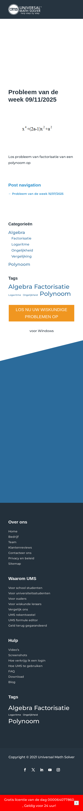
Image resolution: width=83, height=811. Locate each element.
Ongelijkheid (22, 250)
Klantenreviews (20, 547)
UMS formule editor (23, 620)
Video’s (13, 650)
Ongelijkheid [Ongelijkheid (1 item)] (30, 295)
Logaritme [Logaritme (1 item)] (14, 295)
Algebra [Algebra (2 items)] (20, 287)
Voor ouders (17, 598)
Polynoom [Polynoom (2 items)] (55, 294)
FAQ (11, 671)
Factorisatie (21, 238)
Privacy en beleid (21, 558)
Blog (11, 682)
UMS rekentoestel (21, 615)
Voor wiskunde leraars (24, 604)
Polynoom (19, 264)
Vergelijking (21, 256)
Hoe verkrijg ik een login (27, 660)
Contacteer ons (19, 553)
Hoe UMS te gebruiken (25, 666)
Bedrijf (13, 537)
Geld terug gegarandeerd (27, 625)
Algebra (16, 232)
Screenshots (17, 655)
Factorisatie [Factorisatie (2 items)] (51, 287)
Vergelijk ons (18, 609)
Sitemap (14, 564)
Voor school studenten (25, 588)
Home (12, 531)
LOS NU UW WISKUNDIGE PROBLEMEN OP (41, 313)
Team (12, 542)
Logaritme (20, 244)
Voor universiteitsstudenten (29, 593)
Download (16, 677)
